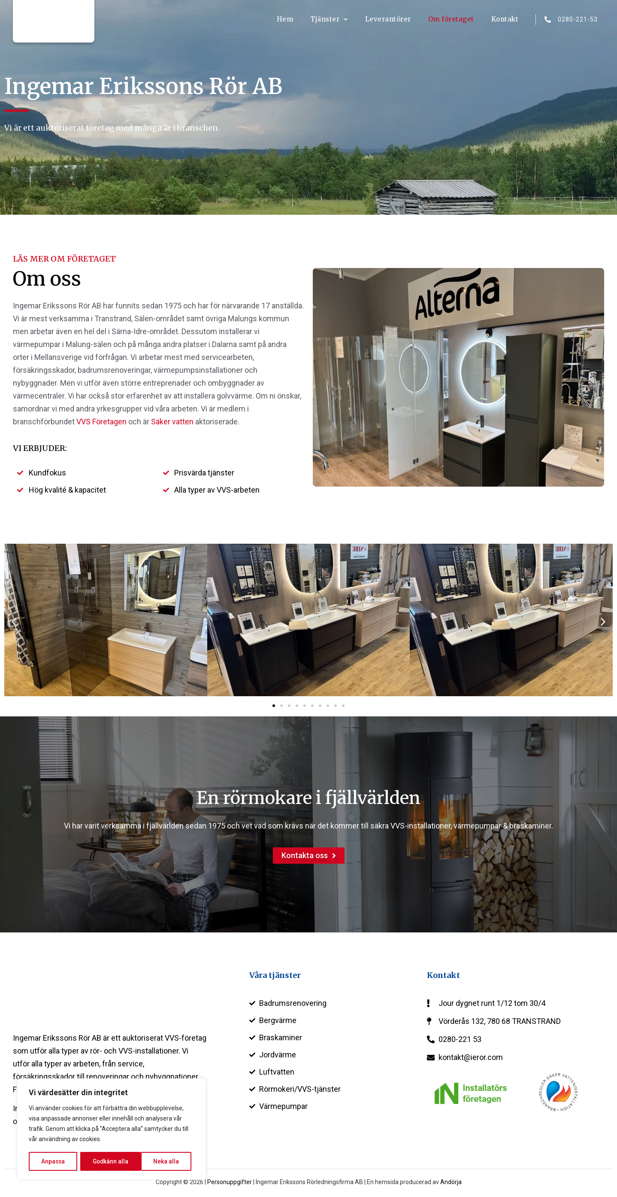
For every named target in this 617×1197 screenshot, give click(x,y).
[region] (111, 1129)
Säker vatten (172, 421)
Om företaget (451, 19)
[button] (14, 621)
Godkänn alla (163, 1161)
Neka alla (105, 1161)
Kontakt (505, 19)
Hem (285, 19)
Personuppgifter (229, 1182)
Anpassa (53, 1161)
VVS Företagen (101, 421)
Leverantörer (388, 19)
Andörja (451, 1182)
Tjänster (329, 19)
